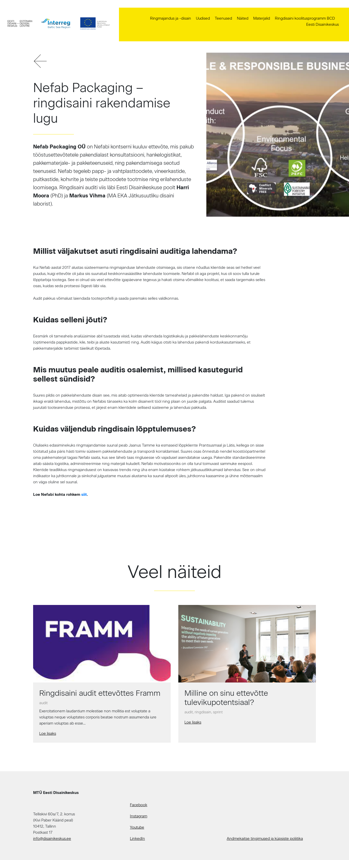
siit (84, 494)
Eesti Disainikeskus (322, 24)
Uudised (203, 18)
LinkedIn (137, 838)
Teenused (223, 18)
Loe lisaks (47, 733)
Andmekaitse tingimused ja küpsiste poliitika (265, 838)
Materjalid (261, 18)
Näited (242, 18)
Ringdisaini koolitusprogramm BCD (305, 18)
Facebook (138, 805)
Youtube (137, 827)
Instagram (138, 816)
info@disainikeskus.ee (52, 838)
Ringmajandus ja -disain (170, 18)
